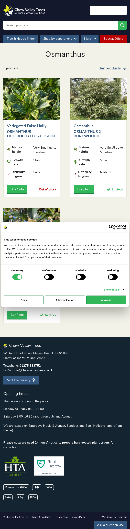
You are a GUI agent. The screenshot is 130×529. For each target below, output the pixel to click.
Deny (24, 299)
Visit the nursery (21, 380)
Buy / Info (17, 189)
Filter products (111, 68)
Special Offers (113, 39)
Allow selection (65, 299)
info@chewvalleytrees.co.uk (33, 370)
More (90, 39)
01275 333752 (30, 366)
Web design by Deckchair (114, 517)
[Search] (60, 25)
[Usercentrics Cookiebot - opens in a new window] (111, 227)
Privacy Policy (61, 517)
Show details (112, 289)
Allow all (106, 299)
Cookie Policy (78, 517)
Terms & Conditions (41, 517)
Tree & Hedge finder (21, 39)
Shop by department (60, 39)
